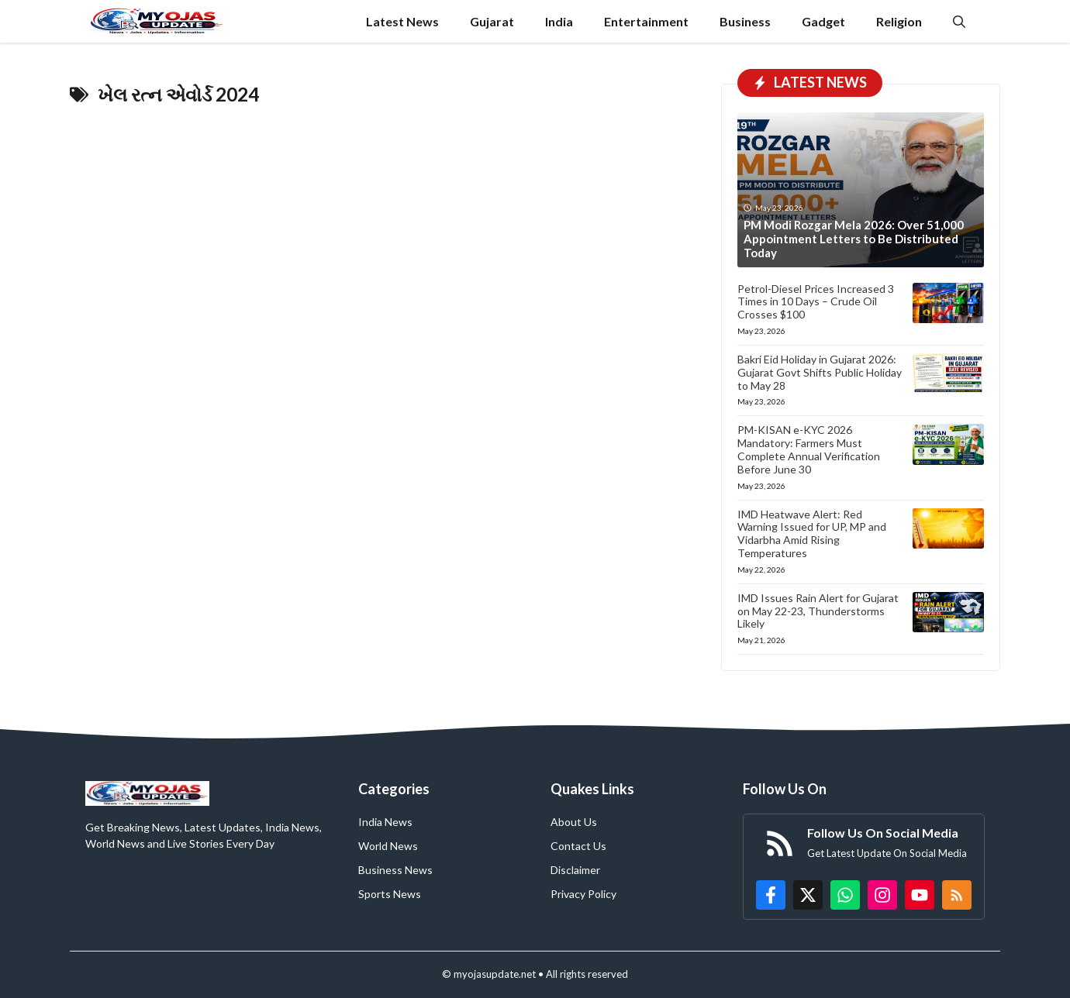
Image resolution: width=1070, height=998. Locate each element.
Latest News (402, 21)
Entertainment (646, 21)
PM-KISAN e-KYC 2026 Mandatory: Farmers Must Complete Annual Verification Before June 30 (808, 449)
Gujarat (492, 21)
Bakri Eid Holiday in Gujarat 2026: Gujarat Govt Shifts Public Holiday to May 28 (819, 372)
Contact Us (578, 845)
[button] (959, 21)
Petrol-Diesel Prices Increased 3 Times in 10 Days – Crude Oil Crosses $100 (815, 302)
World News (388, 845)
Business (745, 21)
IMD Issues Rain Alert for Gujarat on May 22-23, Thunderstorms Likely (818, 611)
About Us (574, 821)
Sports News (389, 893)
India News (385, 821)
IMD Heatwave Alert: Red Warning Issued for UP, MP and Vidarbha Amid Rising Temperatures (811, 533)
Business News (395, 869)
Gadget (823, 21)
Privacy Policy (583, 893)
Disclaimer (575, 869)
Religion (899, 21)
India (559, 21)
